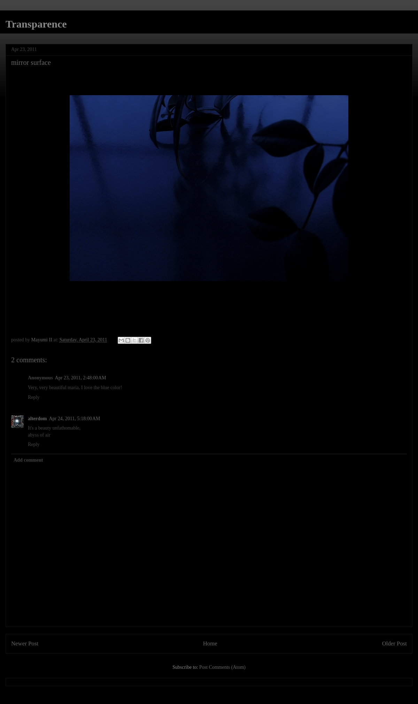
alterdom (37, 418)
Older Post (394, 643)
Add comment (28, 460)
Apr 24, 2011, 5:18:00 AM (74, 418)
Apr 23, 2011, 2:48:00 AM (80, 377)
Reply (33, 397)
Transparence (36, 24)
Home (210, 643)
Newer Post (24, 643)
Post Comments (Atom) (222, 667)
